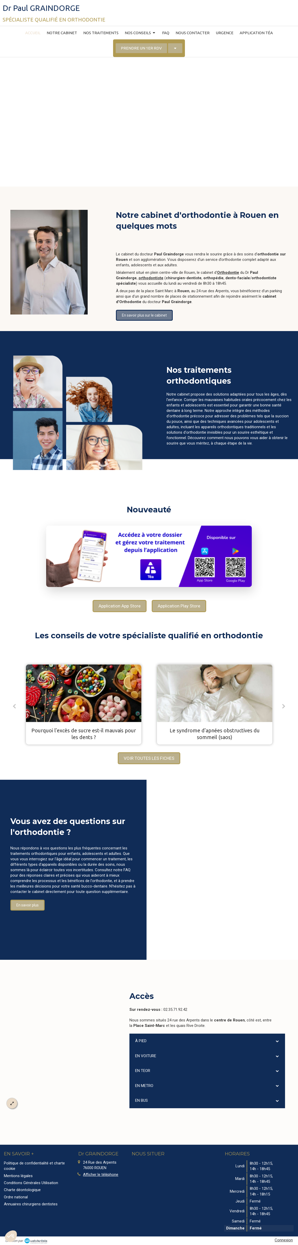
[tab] (207, 1041)
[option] (83, 704)
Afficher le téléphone (100, 1174)
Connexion (284, 1240)
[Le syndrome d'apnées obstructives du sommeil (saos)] (214, 693)
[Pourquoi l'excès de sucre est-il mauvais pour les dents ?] (83, 693)
